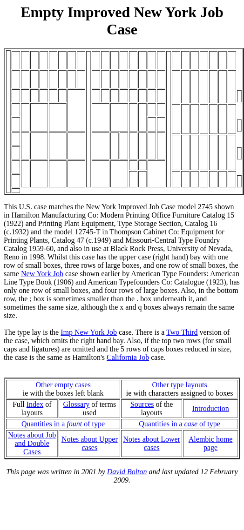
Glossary (76, 404)
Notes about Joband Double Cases (32, 443)
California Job (128, 357)
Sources (142, 404)
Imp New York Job (89, 332)
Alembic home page (211, 443)
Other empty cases (62, 385)
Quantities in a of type (63, 424)
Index (35, 404)
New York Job (42, 274)
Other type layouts (179, 385)
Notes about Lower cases (151, 443)
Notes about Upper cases (89, 443)
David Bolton (127, 472)
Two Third (181, 332)
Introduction (210, 408)
